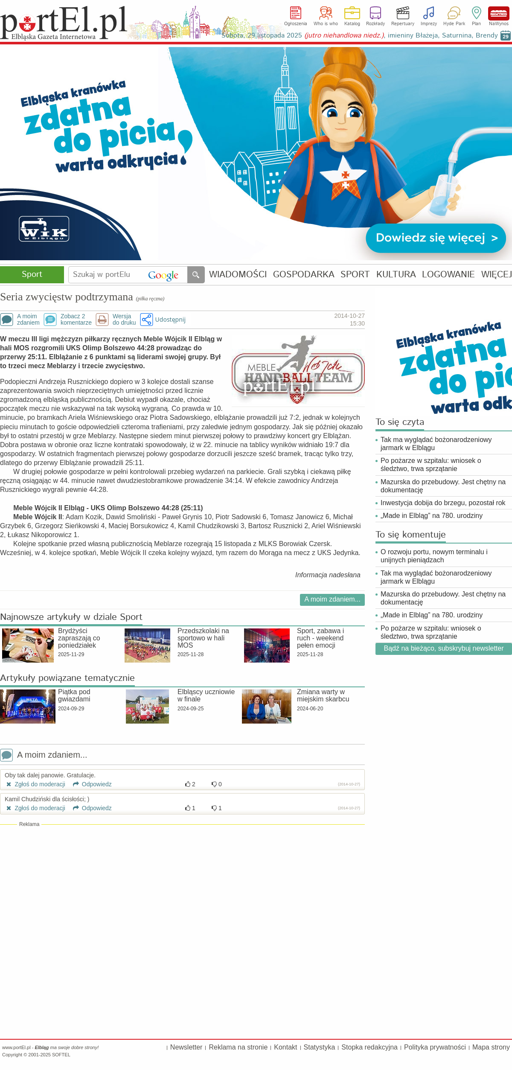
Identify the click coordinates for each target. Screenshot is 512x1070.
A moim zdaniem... (332, 599)
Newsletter (186, 1047)
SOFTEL (61, 1054)
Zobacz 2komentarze (76, 319)
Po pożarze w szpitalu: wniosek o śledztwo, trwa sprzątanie (431, 464)
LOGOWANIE (448, 275)
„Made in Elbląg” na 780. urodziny (432, 515)
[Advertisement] (182, 889)
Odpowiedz (89, 784)
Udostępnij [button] (170, 319)
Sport (32, 274)
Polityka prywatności (435, 1047)
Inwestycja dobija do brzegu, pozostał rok (443, 502)
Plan (476, 23)
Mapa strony (491, 1047)
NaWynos (498, 13)
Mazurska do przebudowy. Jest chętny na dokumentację (443, 486)
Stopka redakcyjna (369, 1047)
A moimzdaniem (28, 319)
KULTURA (396, 275)
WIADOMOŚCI (238, 275)
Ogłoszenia (295, 23)
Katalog (352, 23)
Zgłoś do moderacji (35, 784)
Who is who (326, 23)
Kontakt (285, 1047)
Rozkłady (375, 23)
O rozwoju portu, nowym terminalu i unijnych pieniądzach (434, 556)
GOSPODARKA (304, 275)
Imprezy (429, 23)
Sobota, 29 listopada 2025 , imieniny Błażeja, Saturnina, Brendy (359, 36)
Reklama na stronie (238, 1047)
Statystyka (319, 1047)
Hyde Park (454, 23)
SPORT (355, 275)
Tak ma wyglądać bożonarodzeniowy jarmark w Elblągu (436, 443)
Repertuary (402, 23)
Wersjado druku (124, 319)
